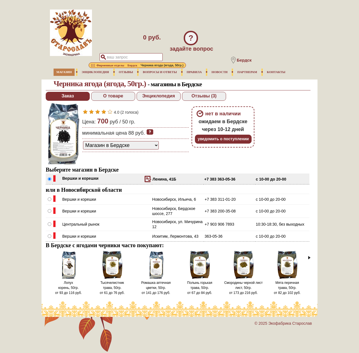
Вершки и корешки (80, 178)
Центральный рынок (80, 224)
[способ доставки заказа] (121, 145)
